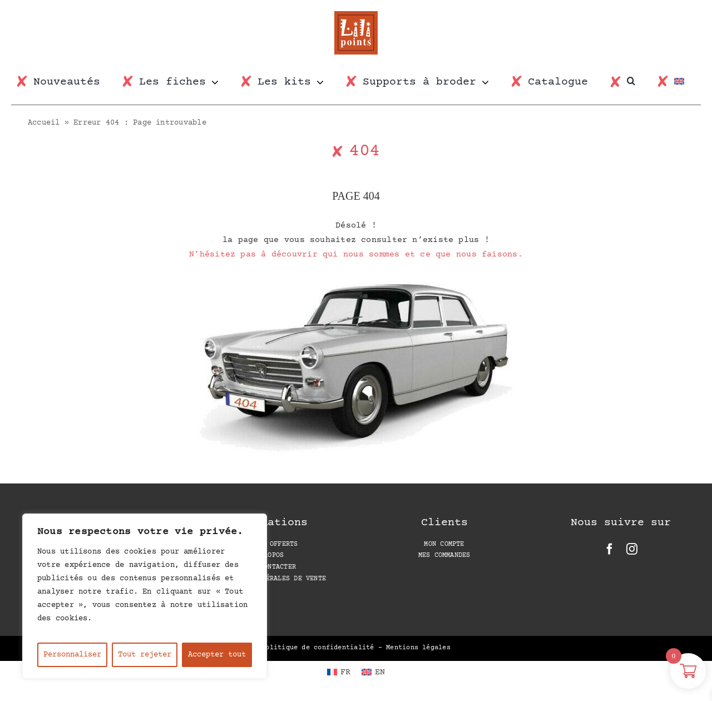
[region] (144, 596)
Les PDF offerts (268, 544)
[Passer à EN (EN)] (373, 672)
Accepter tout (217, 654)
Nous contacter (268, 567)
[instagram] (631, 549)
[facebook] (609, 549)
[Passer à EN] (684, 82)
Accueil (44, 123)
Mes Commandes (444, 555)
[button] (636, 81)
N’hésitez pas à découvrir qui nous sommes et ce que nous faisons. (356, 254)
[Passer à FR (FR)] (339, 672)
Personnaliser (72, 654)
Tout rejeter (144, 654)
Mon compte (444, 544)
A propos (267, 555)
